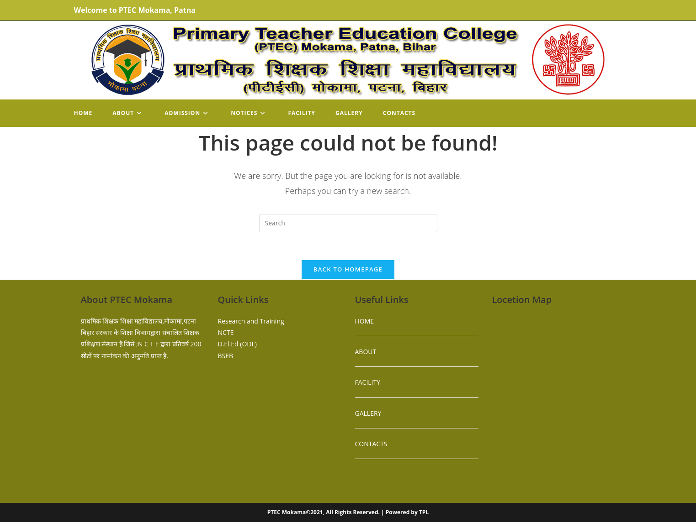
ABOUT (366, 351)
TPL (424, 512)
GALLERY (368, 413)
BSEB (226, 355)
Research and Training (251, 321)
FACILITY (368, 382)
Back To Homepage (348, 269)
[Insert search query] (348, 223)
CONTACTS (371, 443)
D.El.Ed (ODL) (237, 343)
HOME (364, 321)
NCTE (226, 332)
